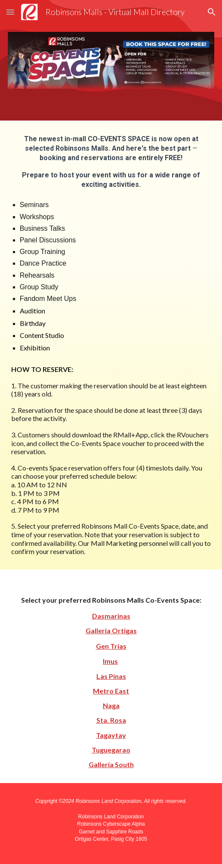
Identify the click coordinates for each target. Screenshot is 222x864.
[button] (10, 12)
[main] (111, 345)
